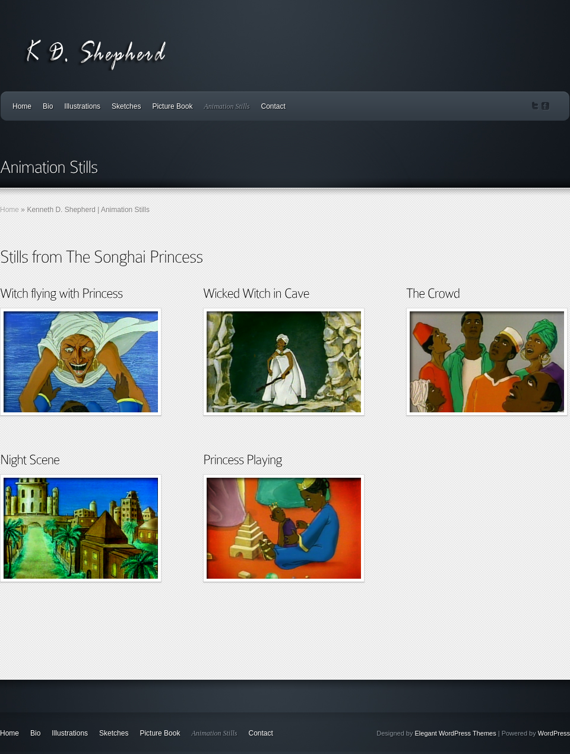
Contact (273, 106)
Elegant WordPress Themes (455, 733)
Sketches (126, 106)
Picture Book (172, 106)
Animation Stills (226, 106)
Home (21, 106)
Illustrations (82, 106)
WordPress (554, 733)
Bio (48, 106)
